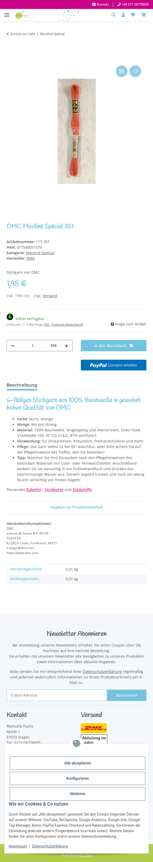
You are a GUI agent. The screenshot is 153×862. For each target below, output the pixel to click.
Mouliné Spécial (40, 252)
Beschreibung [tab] (22, 385)
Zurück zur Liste (22, 33)
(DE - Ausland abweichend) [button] (63, 324)
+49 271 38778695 (135, 4)
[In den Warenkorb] (11, 58)
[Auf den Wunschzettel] (135, 71)
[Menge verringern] (12, 345)
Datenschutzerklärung (50, 846)
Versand (50, 295)
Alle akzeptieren (77, 763)
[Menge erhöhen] (66, 345)
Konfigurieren (77, 778)
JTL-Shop (85, 855)
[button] (115, 14)
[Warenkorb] (143, 14)
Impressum (18, 846)
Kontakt (102, 4)
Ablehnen (77, 794)
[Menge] (32, 345)
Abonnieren (126, 695)
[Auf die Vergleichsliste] (121, 71)
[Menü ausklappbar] (6, 12)
